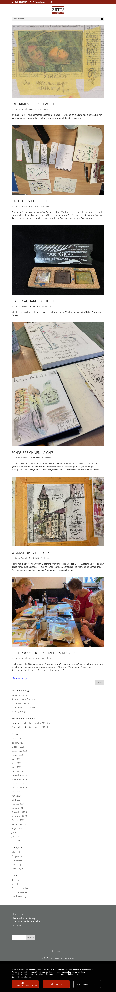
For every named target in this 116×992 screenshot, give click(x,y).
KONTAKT (17, 925)
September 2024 (19, 787)
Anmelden (16, 884)
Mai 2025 (16, 759)
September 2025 (19, 751)
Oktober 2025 (18, 746)
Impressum (18, 914)
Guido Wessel (21, 109)
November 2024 (19, 779)
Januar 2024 (17, 808)
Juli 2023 (15, 832)
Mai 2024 (16, 791)
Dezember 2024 (19, 775)
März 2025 (16, 767)
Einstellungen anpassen (87, 984)
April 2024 (16, 795)
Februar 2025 (18, 771)
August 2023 (17, 828)
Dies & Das (17, 860)
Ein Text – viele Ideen (29, 201)
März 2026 (16, 738)
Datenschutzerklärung (24, 918)
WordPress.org (19, 896)
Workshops (47, 109)
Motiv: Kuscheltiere (21, 695)
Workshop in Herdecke (31, 552)
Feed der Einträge (20, 888)
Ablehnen (25, 984)
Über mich (56, 951)
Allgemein (16, 852)
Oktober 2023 (18, 820)
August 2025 (17, 755)
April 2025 (16, 763)
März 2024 (16, 799)
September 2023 (19, 824)
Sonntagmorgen (19, 711)
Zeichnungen (18, 868)
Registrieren (17, 880)
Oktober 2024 (18, 783)
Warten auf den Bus (21, 703)
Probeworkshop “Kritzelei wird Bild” (44, 653)
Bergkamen (17, 856)
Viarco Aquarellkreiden (33, 301)
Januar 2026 (17, 742)
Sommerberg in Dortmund (24, 699)
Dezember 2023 (19, 812)
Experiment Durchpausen (34, 104)
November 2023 (19, 816)
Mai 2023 (16, 840)
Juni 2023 (16, 836)
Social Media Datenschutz (29, 921)
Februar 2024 (18, 803)
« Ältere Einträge (19, 678)
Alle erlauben (56, 984)
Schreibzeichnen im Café (33, 452)
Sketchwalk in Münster (39, 723)
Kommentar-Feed (20, 892)
